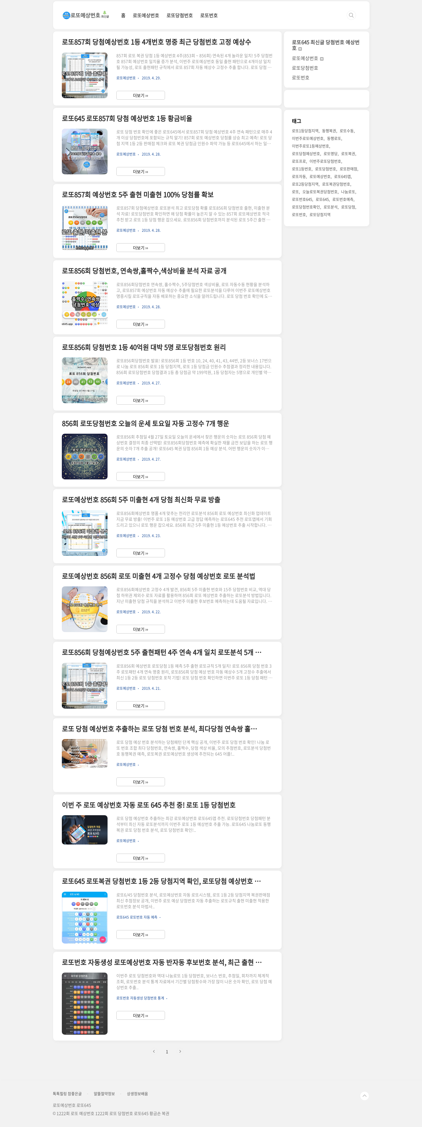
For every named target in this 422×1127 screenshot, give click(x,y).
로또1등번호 (302, 168)
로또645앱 (342, 176)
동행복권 (329, 130)
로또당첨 (348, 207)
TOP (364, 1096)
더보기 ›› (140, 95)
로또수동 (347, 130)
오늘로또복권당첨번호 (320, 191)
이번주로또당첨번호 (325, 161)
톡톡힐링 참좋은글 (67, 1093)
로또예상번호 (146, 15)
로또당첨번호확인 (306, 207)
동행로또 (334, 138)
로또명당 (331, 153)
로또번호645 (302, 199)
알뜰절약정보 (104, 1093)
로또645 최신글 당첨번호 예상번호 (326, 45)
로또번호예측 (342, 199)
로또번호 (209, 15)
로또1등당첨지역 (305, 130)
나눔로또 (348, 191)
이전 (154, 1051)
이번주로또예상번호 (308, 138)
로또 (295, 191)
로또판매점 (348, 168)
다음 (179, 1051)
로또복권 (348, 153)
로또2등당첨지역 (305, 184)
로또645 (322, 199)
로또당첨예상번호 (306, 153)
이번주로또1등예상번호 (310, 146)
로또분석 (331, 207)
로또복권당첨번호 (336, 184)
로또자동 (299, 176)
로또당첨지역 (320, 214)
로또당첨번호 (179, 15)
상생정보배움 (137, 1093)
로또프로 (299, 161)
